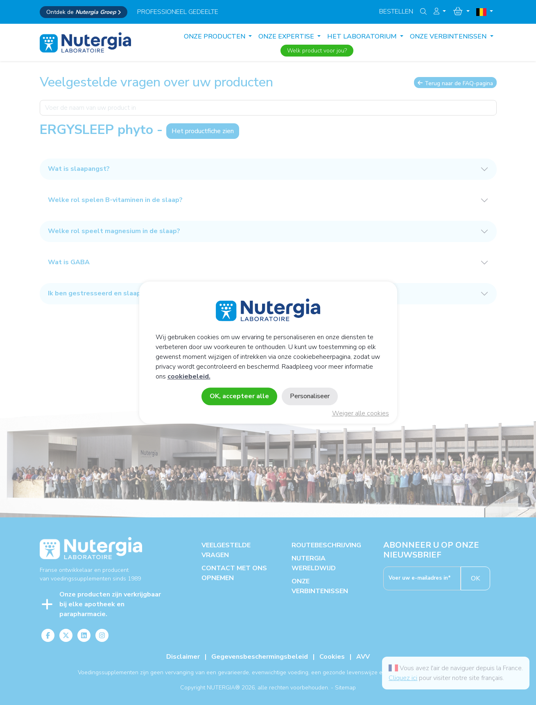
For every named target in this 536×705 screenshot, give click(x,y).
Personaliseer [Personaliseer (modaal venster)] (310, 396)
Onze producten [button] (215, 36)
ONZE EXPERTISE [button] (287, 36)
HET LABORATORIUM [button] (362, 36)
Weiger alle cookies (360, 413)
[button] (439, 11)
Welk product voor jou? (317, 50)
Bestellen (396, 11)
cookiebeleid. (188, 376)
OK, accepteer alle (239, 396)
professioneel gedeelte (177, 11)
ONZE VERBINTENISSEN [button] (449, 36)
